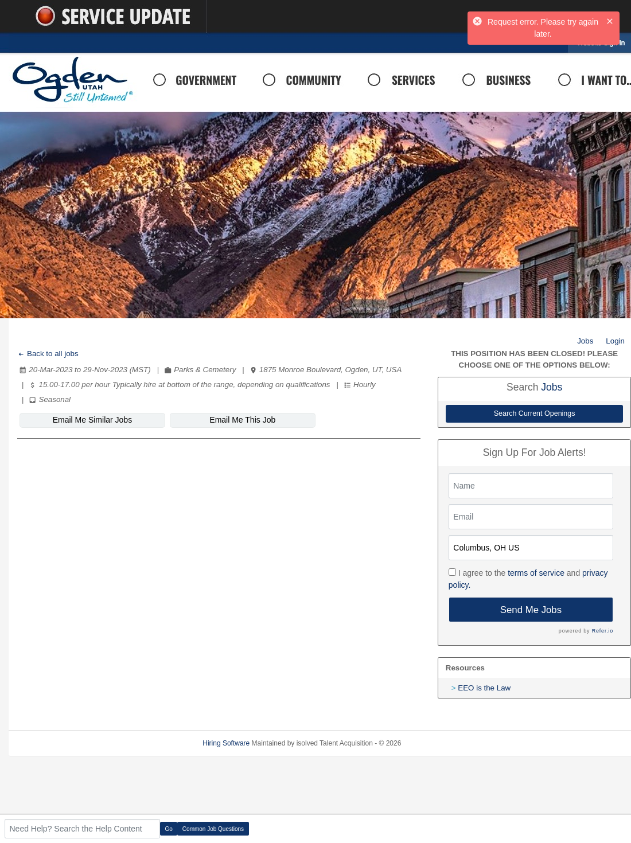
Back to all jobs (48, 353)
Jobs (585, 341)
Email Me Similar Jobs (86, 419)
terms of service (536, 572)
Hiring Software (226, 743)
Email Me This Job (226, 419)
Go (169, 829)
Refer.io (602, 631)
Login (615, 341)
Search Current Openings (534, 413)
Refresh (434, 743)
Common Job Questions (213, 829)
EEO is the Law (484, 688)
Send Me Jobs (531, 609)
